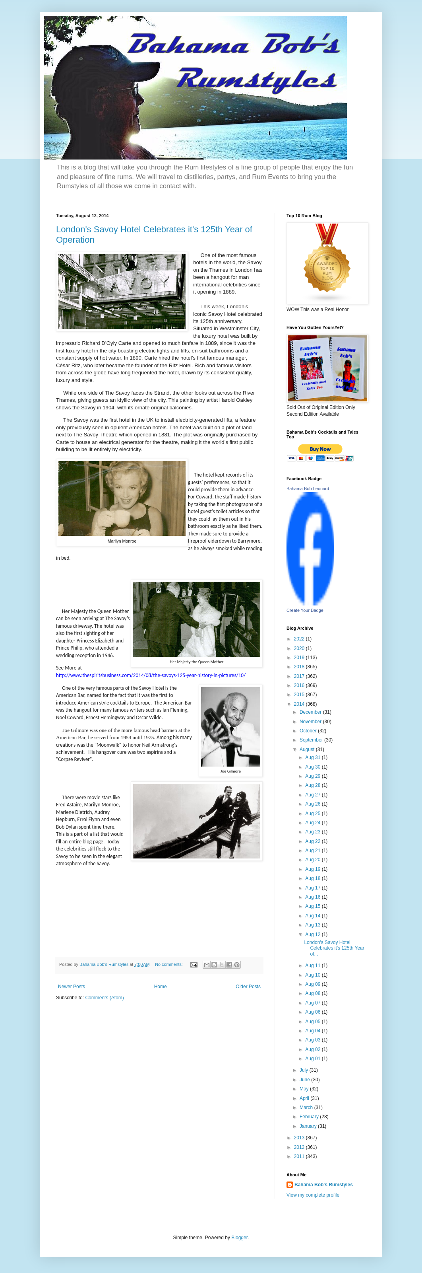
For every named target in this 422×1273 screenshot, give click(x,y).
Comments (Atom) (104, 997)
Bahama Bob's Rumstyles (323, 1184)
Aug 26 (313, 804)
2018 (300, 667)
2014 (300, 704)
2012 (300, 1147)
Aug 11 (313, 965)
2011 (300, 1156)
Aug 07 (313, 1003)
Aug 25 (313, 813)
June (305, 1079)
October (309, 731)
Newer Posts (71, 986)
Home (160, 986)
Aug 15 (313, 906)
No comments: (169, 964)
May (305, 1089)
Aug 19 (313, 869)
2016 (300, 685)
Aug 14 (313, 916)
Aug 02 (313, 1049)
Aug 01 (313, 1058)
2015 (300, 694)
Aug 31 (313, 757)
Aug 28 (313, 785)
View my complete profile (312, 1195)
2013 (300, 1138)
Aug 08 (313, 993)
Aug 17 (313, 888)
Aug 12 (313, 934)
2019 (300, 657)
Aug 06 (313, 1012)
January (309, 1126)
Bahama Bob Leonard (307, 488)
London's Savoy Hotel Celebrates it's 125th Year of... (334, 948)
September (312, 740)
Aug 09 (313, 984)
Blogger (239, 1237)
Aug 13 (313, 925)
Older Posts (248, 986)
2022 (300, 639)
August (308, 749)
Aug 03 (313, 1040)
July (305, 1070)
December (311, 712)
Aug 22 (313, 841)
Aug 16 (313, 897)
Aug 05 (313, 1021)
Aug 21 (313, 850)
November (311, 721)
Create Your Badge (304, 610)
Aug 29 (313, 776)
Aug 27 (313, 795)
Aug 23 (313, 832)
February (310, 1116)
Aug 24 (313, 822)
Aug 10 (313, 975)
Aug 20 (313, 859)
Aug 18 (313, 878)
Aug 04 (313, 1031)
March (307, 1107)
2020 (300, 648)
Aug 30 (313, 767)
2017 (300, 676)
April (305, 1098)
